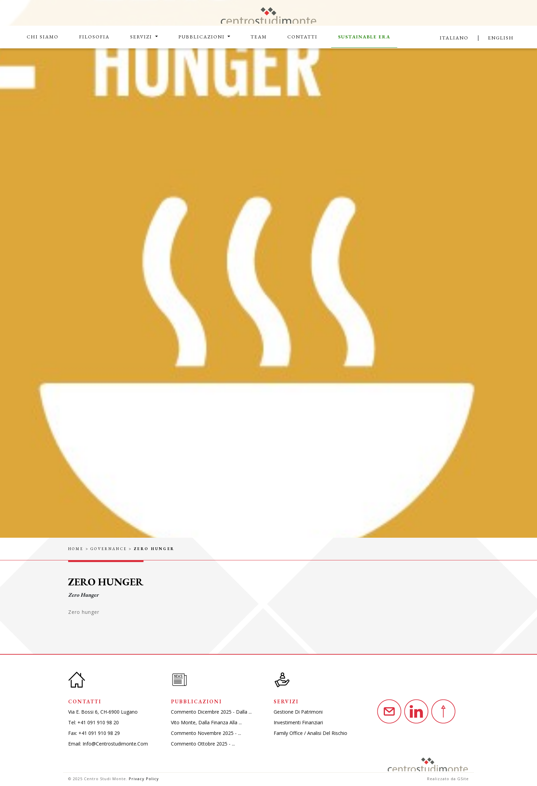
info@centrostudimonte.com (115, 743)
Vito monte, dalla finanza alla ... (206, 722)
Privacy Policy (144, 778)
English (501, 38)
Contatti (302, 37)
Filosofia (94, 37)
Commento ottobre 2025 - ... (203, 743)
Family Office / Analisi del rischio (310, 733)
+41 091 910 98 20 (98, 722)
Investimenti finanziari (298, 722)
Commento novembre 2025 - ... (206, 733)
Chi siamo (43, 37)
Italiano (454, 38)
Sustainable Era (364, 37)
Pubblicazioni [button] (202, 37)
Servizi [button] (142, 37)
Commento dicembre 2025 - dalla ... (211, 711)
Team (259, 37)
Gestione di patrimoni (298, 711)
